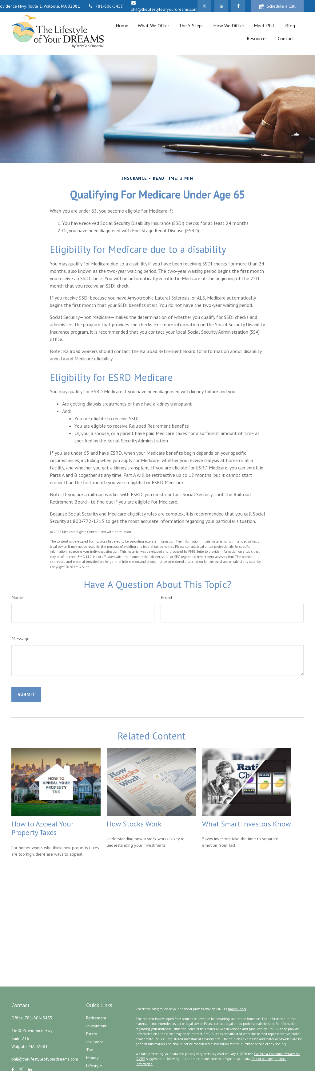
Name (17, 597)
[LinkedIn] (221, 6)
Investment (96, 1026)
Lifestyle (94, 1066)
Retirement (96, 1018)
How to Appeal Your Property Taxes (42, 828)
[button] (122, 25)
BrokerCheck (237, 1009)
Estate (91, 1034)
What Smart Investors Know (246, 824)
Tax (89, 1050)
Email (166, 597)
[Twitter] (204, 6)
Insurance (95, 1042)
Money (92, 1058)
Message (20, 638)
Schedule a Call (277, 6)
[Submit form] (26, 694)
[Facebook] (238, 6)
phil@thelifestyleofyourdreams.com (44, 1059)
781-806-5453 (105, 6)
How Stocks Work (134, 824)
